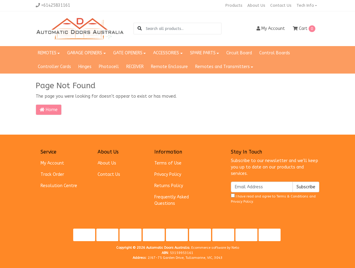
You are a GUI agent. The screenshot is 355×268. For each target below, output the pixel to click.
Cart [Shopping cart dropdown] (304, 28)
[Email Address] (262, 187)
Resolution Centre (59, 185)
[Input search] (183, 28)
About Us (256, 5)
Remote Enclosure (169, 66)
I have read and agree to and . (273, 199)
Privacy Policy (167, 174)
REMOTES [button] (47, 53)
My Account (52, 163)
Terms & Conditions (292, 196)
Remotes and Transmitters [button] (222, 66)
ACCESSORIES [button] (166, 53)
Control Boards (274, 53)
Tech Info (305, 5)
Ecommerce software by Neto (215, 248)
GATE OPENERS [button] (127, 53)
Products (233, 5)
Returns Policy (168, 185)
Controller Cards (54, 66)
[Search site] (140, 28)
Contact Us (281, 5)
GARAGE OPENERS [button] (84, 53)
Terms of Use (167, 163)
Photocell (109, 66)
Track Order (52, 174)
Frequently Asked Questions (171, 200)
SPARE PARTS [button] (203, 53)
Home (49, 109)
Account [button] (270, 28)
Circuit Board (239, 53)
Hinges (84, 66)
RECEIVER (135, 66)
